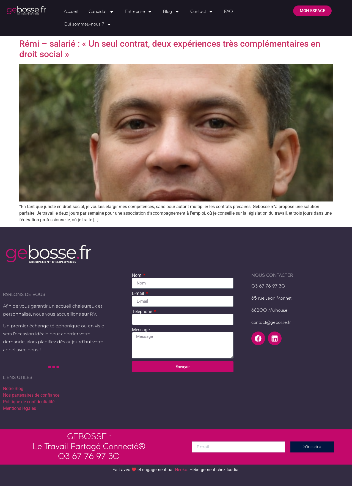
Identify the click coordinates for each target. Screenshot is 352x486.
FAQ (228, 12)
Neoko (181, 470)
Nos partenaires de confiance (31, 395)
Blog (171, 12)
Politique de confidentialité (28, 401)
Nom (137, 275)
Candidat (101, 12)
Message (141, 330)
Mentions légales (19, 408)
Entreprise (138, 12)
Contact (201, 12)
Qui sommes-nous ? (87, 24)
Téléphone (142, 312)
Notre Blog (13, 388)
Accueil (71, 12)
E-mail (138, 293)
